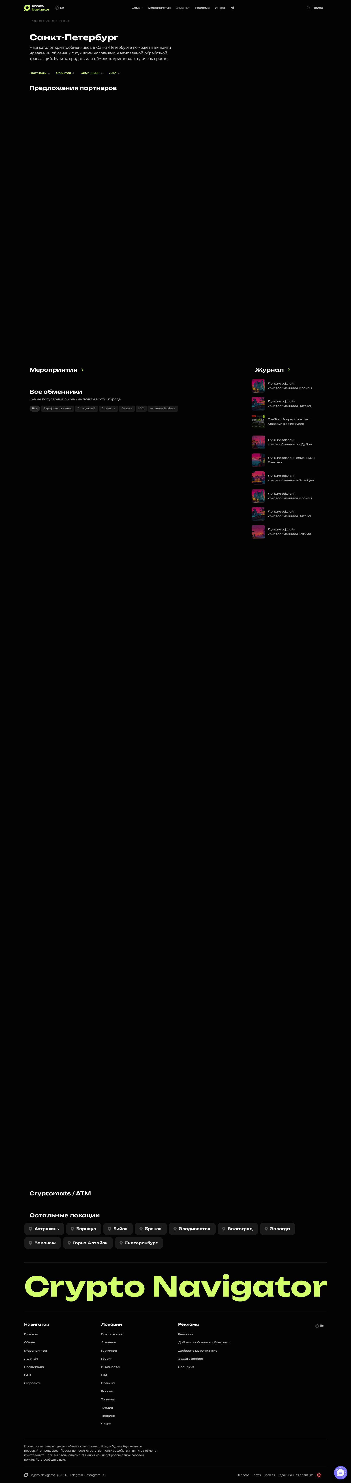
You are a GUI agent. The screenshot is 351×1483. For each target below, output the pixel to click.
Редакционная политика (296, 1475)
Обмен (50, 21)
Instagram (93, 1475)
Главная (36, 21)
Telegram (76, 1475)
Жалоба (244, 1475)
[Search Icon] (315, 8)
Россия (64, 21)
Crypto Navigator (175, 1287)
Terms (256, 1475)
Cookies (269, 1475)
